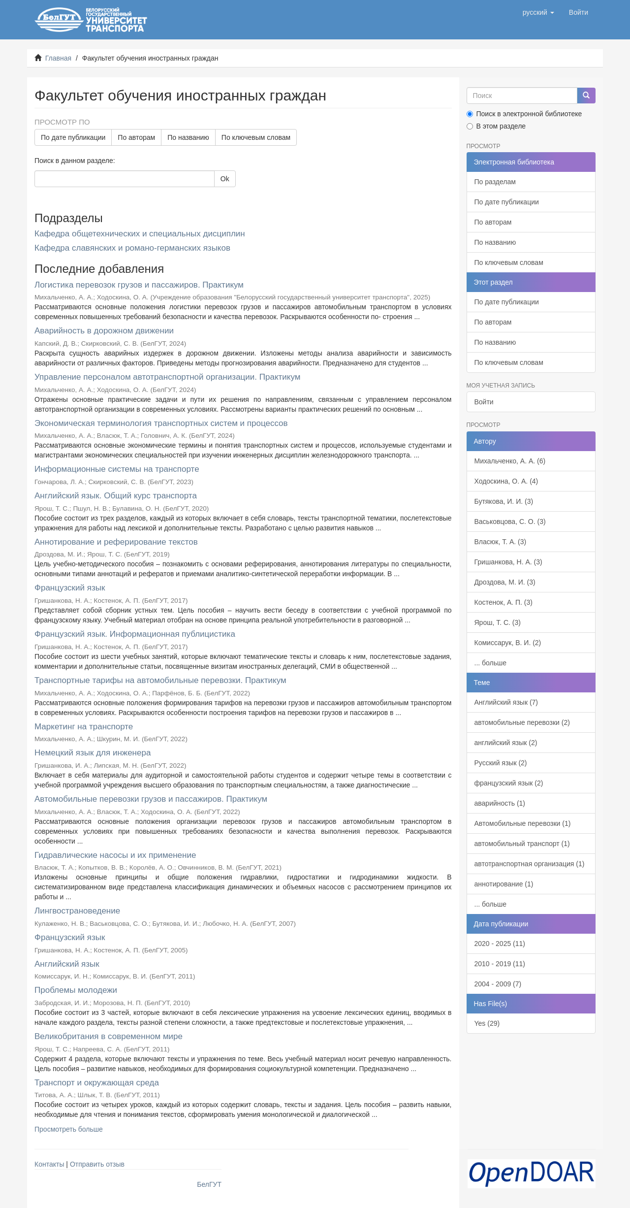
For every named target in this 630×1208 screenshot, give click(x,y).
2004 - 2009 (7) (498, 984)
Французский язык (69, 587)
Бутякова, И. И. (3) (504, 501)
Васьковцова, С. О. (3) (510, 521)
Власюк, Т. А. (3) (500, 542)
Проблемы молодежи (75, 990)
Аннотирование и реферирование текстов (116, 542)
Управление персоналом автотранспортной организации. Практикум (167, 377)
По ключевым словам (255, 137)
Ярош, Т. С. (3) (497, 622)
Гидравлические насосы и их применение (115, 855)
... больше (490, 663)
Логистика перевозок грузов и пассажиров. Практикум (139, 285)
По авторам (136, 137)
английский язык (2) (505, 743)
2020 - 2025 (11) (500, 943)
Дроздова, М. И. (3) (505, 582)
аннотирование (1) (504, 884)
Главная (58, 58)
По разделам (495, 182)
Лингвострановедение (77, 910)
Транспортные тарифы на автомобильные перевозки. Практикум (160, 680)
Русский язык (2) (500, 763)
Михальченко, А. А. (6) (510, 461)
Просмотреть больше (68, 1129)
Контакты (49, 1164)
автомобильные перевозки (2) (522, 722)
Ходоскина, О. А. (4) (506, 481)
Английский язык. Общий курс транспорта (115, 495)
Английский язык (66, 964)
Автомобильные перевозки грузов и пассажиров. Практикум (150, 799)
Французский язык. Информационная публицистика (134, 634)
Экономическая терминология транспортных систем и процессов (161, 423)
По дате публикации (73, 137)
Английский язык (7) (506, 702)
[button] (538, 12)
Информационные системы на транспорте (116, 469)
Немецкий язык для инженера (92, 752)
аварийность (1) (500, 803)
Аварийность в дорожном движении (104, 330)
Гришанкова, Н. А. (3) (508, 562)
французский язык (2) (508, 783)
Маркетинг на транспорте (83, 726)
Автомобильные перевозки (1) (522, 823)
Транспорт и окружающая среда (96, 1082)
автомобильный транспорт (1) (522, 844)
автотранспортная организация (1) (529, 864)
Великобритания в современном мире (108, 1036)
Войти (484, 402)
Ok (224, 179)
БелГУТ (209, 1184)
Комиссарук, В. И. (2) (507, 643)
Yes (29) (487, 1023)
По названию (188, 137)
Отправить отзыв (97, 1164)
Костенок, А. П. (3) (503, 602)
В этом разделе (496, 126)
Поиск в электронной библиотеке (524, 114)
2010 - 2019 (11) (500, 964)
